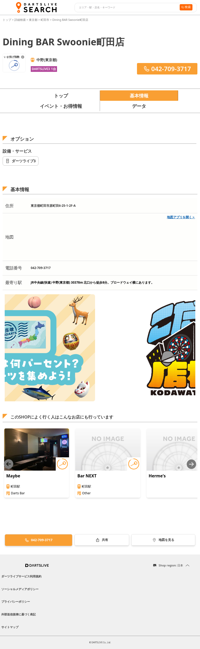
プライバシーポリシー (15, 601)
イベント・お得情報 (61, 106)
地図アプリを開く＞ (181, 217)
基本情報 (139, 95)
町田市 (45, 20)
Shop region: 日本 (171, 565)
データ (139, 106)
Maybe (13, 476)
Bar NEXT (86, 476)
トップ (7, 20)
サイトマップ (9, 627)
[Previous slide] (8, 464)
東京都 (33, 20)
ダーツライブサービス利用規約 (21, 576)
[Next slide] (191, 464)
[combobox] (126, 7)
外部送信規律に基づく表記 (18, 614)
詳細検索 (20, 20)
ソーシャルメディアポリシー (20, 589)
